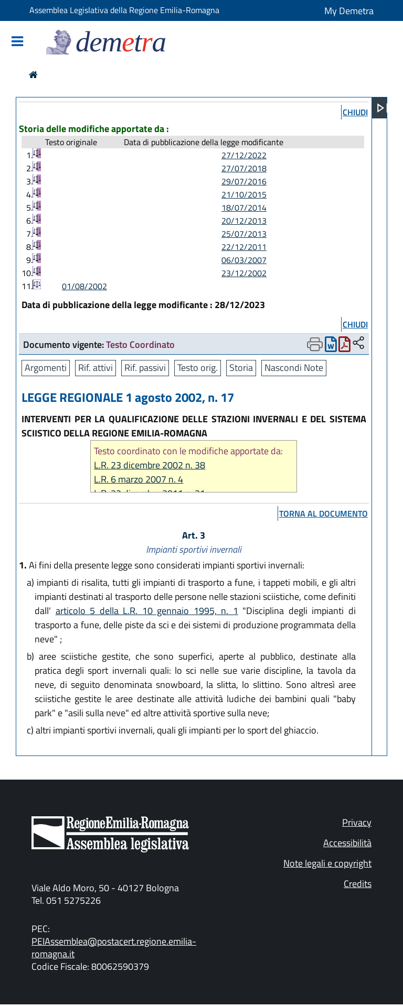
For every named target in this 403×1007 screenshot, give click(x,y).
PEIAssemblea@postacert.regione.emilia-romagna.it (113, 947)
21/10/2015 (244, 194)
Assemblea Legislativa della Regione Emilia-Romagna (124, 10)
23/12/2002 (244, 273)
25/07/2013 (244, 233)
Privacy (357, 822)
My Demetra (349, 11)
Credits (358, 884)
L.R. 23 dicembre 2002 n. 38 (149, 465)
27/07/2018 (244, 168)
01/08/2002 (84, 286)
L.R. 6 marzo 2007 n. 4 (138, 479)
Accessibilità (347, 843)
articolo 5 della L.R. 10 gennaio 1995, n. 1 (147, 611)
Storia (241, 367)
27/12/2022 (244, 155)
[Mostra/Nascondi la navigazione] (17, 42)
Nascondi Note (293, 367)
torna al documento (323, 513)
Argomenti (46, 367)
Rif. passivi (145, 367)
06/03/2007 (244, 260)
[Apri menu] (382, 107)
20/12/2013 (244, 220)
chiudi (355, 112)
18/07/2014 (244, 207)
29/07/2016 (244, 181)
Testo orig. (197, 367)
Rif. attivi (95, 367)
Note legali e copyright (327, 863)
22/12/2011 (244, 246)
